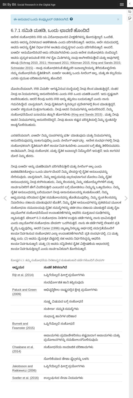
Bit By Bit (29, 4)
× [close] (118, 19)
